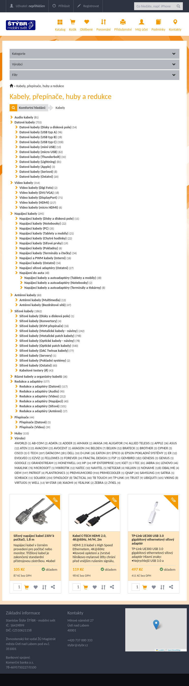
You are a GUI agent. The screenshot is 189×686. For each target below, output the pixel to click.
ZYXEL (114, 483)
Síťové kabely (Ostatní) (38, 365)
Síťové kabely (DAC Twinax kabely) (46, 351)
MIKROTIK (65, 468)
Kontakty (175, 24)
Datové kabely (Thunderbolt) (42, 157)
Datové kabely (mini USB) (40, 147)
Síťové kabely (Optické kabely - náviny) (49, 341)
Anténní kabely (28, 295)
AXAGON (81, 448)
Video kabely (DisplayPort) (41, 198)
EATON (103, 453)
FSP (115, 458)
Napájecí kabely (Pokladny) (40, 248)
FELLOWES (54, 458)
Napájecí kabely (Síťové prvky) (43, 243)
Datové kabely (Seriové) (38, 172)
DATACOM (56, 453)
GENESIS (150, 458)
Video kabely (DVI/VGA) (39, 193)
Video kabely (27, 183)
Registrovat (88, 6)
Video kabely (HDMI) (37, 202)
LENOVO (169, 463)
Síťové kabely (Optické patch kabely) (48, 346)
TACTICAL (82, 478)
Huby (22, 433)
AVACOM (44, 448)
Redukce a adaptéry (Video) (42, 396)
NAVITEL (99, 468)
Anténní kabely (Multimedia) (42, 300)
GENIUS (166, 458)
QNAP (132, 473)
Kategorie (94, 54)
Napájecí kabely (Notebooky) (42, 223)
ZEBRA (101, 483)
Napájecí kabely (29, 214)
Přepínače (24, 417)
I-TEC (139, 463)
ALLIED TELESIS (141, 443)
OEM (21, 473)
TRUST (136, 478)
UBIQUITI (153, 478)
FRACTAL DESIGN (97, 458)
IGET (127, 463)
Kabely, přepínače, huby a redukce (40, 86)
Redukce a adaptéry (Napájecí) (43, 401)
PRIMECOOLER (112, 473)
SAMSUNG (150, 473)
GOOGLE (23, 463)
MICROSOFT (44, 468)
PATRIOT (37, 473)
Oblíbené (86, 24)
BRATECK (131, 448)
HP (86, 463)
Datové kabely (28, 122)
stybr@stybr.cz (77, 645)
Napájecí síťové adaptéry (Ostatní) (46, 268)
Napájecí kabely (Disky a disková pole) (49, 218)
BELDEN (98, 448)
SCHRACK (24, 478)
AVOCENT (62, 448)
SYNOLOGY (62, 478)
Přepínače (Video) (34, 427)
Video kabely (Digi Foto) (38, 188)
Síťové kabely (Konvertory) (40, 321)
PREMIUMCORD (84, 473)
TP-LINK (121, 478)
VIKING (171, 478)
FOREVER (73, 458)
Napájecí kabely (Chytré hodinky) (45, 238)
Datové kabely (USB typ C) (41, 142)
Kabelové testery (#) (36, 370)
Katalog (60, 24)
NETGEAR (116, 468)
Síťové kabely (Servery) (37, 355)
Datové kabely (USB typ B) (40, 137)
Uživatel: (27, 6)
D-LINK (87, 453)
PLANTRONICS (57, 473)
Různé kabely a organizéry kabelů (41, 376)
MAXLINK (24, 468)
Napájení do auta (34, 273)
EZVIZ (38, 458)
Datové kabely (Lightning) (40, 162)
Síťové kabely (28, 311)
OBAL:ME (170, 468)
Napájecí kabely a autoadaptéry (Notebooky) (58, 283)
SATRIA (167, 473)
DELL (73, 453)
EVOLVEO (23, 458)
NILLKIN (132, 468)
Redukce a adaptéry (32, 381)
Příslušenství (123, 24)
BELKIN (114, 448)
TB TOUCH (102, 478)
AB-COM (40, 443)
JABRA (153, 463)
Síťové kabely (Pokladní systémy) (44, 360)
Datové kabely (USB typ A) (40, 132)
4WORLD (23, 443)
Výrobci (94, 64)
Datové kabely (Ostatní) (39, 177)
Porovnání (103, 24)
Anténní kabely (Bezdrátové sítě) (45, 305)
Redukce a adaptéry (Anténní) (43, 411)
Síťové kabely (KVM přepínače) (44, 326)
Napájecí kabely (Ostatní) (40, 263)
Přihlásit (61, 6)
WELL (38, 483)
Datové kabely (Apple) (37, 167)
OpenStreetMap (173, 650)
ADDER (69, 443)
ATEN (27, 448)
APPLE (162, 443)
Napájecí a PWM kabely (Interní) (45, 258)
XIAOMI (70, 483)
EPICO (118, 453)
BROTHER (148, 448)
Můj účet (141, 24)
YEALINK (86, 483)
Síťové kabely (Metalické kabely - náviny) (51, 331)
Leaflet (160, 650)
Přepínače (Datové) (35, 422)
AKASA (100, 443)
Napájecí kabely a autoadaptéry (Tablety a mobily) (62, 278)
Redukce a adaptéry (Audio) (41, 391)
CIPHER (165, 448)
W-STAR (54, 483)
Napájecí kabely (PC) (36, 228)
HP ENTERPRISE (106, 463)
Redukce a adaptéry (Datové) (43, 386)
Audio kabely (27, 117)
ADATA (55, 443)
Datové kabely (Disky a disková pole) (48, 127)
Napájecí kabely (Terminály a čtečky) (48, 253)
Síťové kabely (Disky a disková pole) (46, 316)
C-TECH (36, 453)
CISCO (21, 453)
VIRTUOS (23, 483)
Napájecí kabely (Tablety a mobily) (46, 233)
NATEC (83, 468)
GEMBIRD (131, 458)
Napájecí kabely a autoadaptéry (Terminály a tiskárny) (64, 288)
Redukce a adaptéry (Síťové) (42, 406)
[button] (156, 625)
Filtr (94, 75)
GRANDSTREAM (44, 463)
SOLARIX (43, 478)
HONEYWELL (69, 463)
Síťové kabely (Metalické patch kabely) (50, 336)
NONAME (151, 468)
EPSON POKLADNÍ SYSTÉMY (146, 453)
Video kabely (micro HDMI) (40, 207)
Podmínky (158, 24)
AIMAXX (84, 443)
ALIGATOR (118, 443)
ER (172, 453)
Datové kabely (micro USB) (41, 152)
